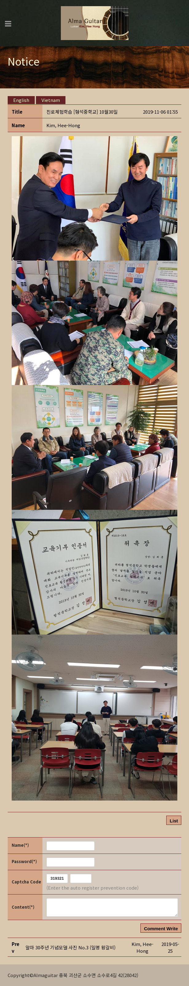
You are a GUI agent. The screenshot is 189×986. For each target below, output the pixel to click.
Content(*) (23, 907)
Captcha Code (26, 882)
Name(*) (20, 845)
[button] (63, 125)
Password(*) (24, 861)
